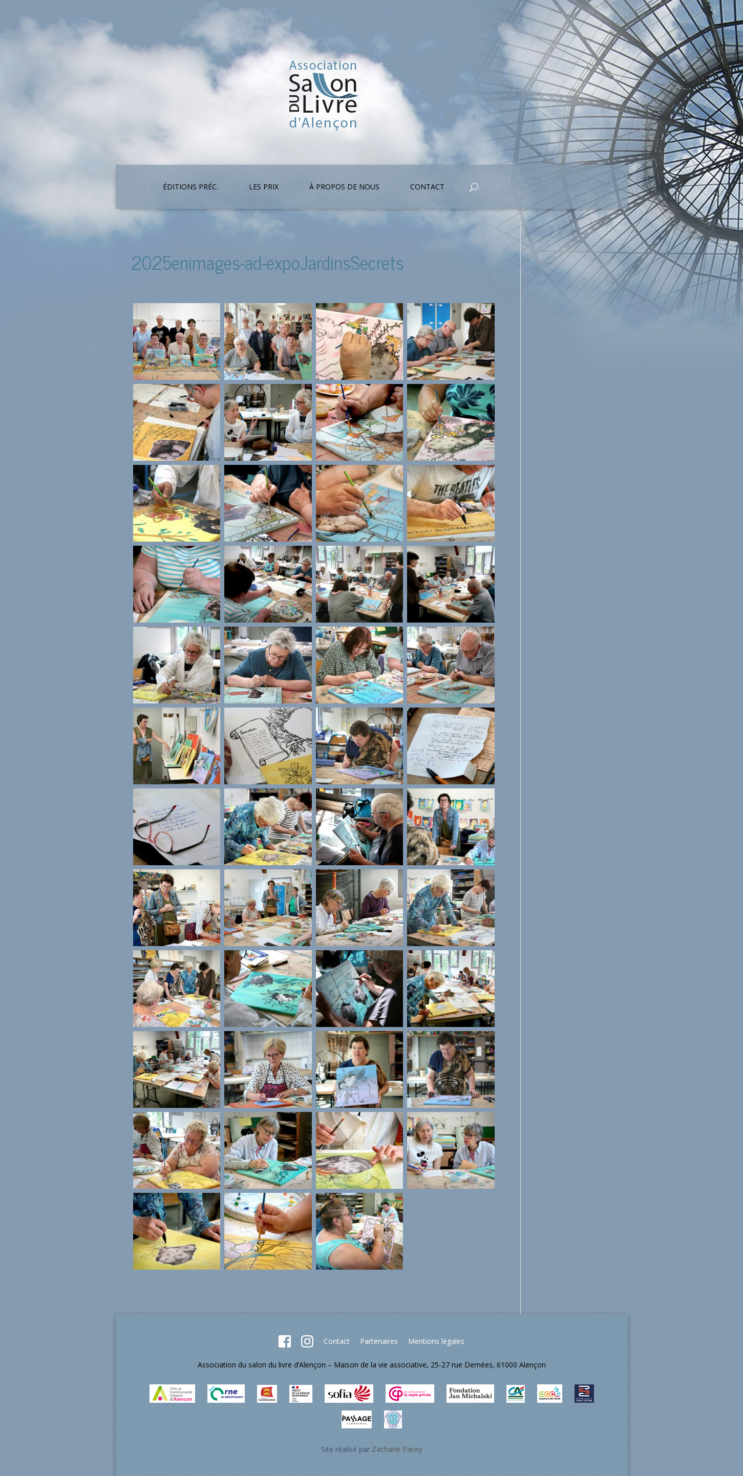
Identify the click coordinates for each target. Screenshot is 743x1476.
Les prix (264, 187)
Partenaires (379, 1341)
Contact (427, 187)
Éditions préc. (190, 187)
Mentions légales (436, 1341)
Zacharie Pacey (397, 1449)
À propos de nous (344, 187)
